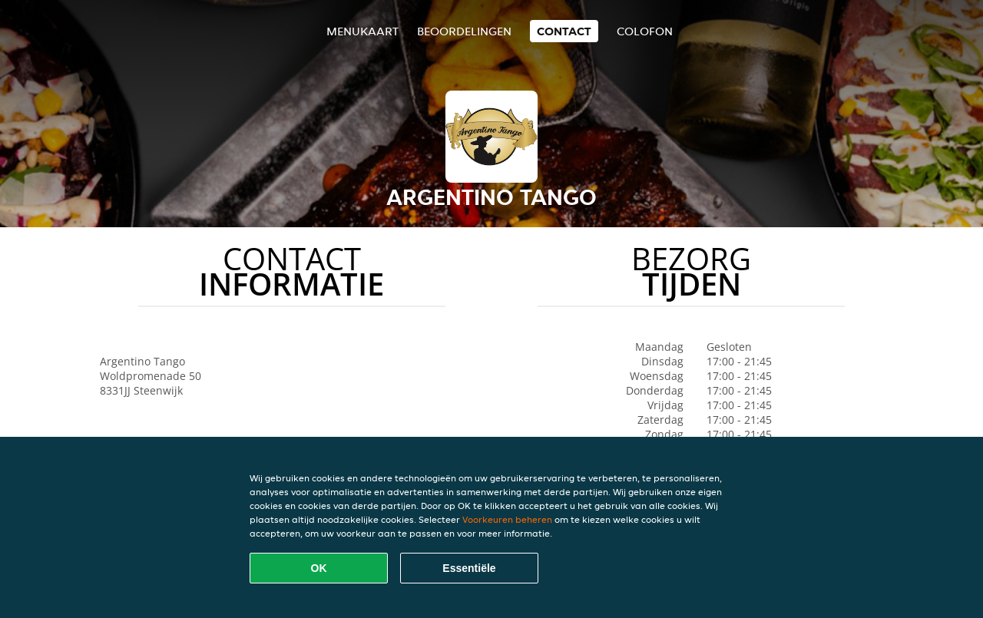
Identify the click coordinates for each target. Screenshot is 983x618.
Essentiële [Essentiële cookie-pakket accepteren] (468, 568)
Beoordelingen (464, 31)
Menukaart (362, 31)
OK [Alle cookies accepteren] (319, 568)
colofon (645, 31)
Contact (564, 31)
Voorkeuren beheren (507, 519)
